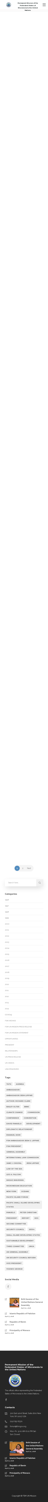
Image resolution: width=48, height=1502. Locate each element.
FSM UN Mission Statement (16, 1033)
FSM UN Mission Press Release (18, 1027)
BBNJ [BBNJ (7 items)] (26, 1107)
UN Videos (9, 1063)
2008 (7, 972)
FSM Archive (10, 1021)
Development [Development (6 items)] (33, 1124)
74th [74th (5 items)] (8, 1084)
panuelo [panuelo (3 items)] (10, 1212)
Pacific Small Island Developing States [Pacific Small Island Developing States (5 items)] (23, 1205)
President (9, 1045)
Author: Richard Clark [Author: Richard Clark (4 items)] (18, 1101)
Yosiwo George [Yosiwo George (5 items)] (14, 1269)
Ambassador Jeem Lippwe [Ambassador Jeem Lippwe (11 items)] (19, 1095)
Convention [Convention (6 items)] (30, 1118)
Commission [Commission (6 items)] (34, 1112)
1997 (7, 906)
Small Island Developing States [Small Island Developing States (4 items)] (23, 1235)
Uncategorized (12, 1069)
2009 (7, 978)
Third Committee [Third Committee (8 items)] (15, 1246)
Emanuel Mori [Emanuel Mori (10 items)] (13, 1135)
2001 (7, 930)
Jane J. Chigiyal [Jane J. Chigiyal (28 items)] (14, 1163)
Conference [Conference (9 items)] (12, 1118)
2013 (7, 1003)
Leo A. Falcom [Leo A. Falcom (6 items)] (13, 1174)
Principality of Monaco (20, 1330)
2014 (7, 1009)
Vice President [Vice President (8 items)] (14, 1263)
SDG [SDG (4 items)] (36, 1218)
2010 (7, 984)
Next (29, 868)
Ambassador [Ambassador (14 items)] (13, 1090)
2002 (7, 936)
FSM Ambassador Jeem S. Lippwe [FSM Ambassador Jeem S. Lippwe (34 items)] (22, 1140)
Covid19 (8, 1015)
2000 (7, 924)
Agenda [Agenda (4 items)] (20, 1084)
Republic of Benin (18, 1322)
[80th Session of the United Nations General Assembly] (12, 1304)
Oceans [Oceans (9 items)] (25, 1191)
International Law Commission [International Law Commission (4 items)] (22, 1157)
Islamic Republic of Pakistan (22, 1314)
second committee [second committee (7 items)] (16, 1224)
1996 (7, 900)
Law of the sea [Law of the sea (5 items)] (14, 1169)
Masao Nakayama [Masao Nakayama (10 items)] (15, 1180)
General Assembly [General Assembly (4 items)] (15, 1152)
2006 (7, 960)
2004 (7, 948)
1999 (7, 918)
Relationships (11, 1051)
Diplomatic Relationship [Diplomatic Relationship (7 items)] (19, 1129)
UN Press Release (13, 1057)
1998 (7, 912)
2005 (7, 954)
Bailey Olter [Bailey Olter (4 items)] (12, 1107)
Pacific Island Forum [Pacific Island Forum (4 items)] (17, 1197)
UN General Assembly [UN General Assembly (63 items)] (17, 1252)
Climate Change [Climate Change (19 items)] (14, 1112)
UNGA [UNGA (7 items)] (31, 1246)
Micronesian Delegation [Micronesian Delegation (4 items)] (19, 1186)
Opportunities (11, 1039)
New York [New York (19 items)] (11, 1191)
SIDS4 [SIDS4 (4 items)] (31, 1229)
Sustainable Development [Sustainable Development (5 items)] (20, 1241)
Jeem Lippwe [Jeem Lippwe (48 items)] (32, 1163)
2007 (7, 966)
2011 (7, 990)
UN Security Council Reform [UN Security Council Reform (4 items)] (21, 1258)
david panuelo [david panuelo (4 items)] (14, 1124)
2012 (7, 996)
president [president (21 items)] (11, 1218)
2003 (7, 942)
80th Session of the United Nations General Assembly (32, 1302)
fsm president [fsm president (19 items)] (13, 1146)
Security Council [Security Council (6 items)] (15, 1229)
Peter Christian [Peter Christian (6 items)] (28, 1212)
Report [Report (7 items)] (26, 1218)
